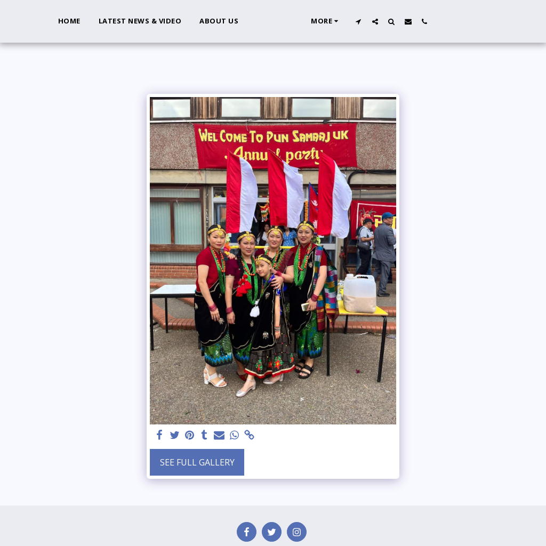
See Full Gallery (197, 462)
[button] (384, 21)
